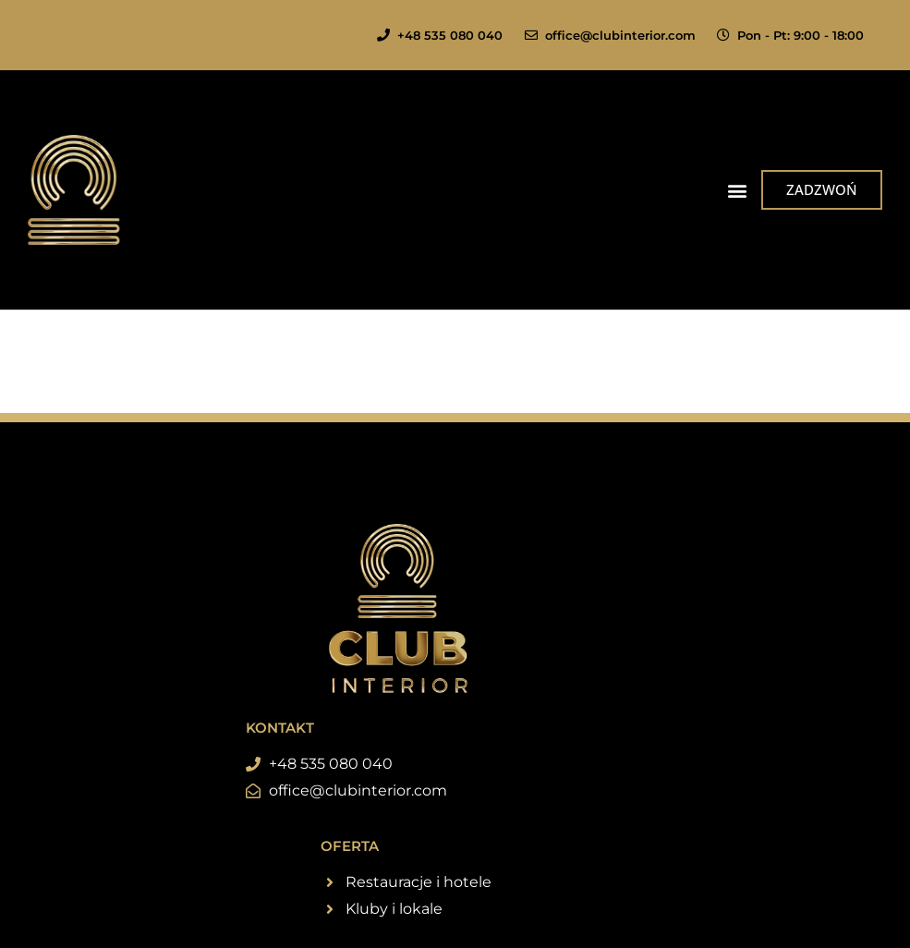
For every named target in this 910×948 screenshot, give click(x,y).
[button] (737, 190)
